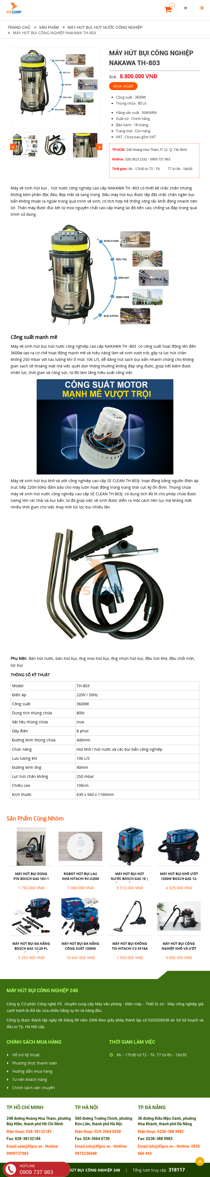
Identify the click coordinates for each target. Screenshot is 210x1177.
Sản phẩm (49, 27)
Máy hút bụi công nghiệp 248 (89, 1170)
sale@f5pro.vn (30, 1146)
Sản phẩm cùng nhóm (35, 819)
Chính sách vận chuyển (31, 1087)
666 (141, 1153)
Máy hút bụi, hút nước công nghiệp (105, 27)
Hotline (51, 1146)
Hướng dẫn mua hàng (29, 1071)
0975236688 (86, 1153)
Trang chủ (18, 27)
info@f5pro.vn (98, 1146)
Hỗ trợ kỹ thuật (23, 1055)
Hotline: (120, 1146)
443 (148, 1153)
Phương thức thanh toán (32, 1063)
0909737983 (17, 1153)
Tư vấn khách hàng (27, 1079)
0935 (195, 1146)
